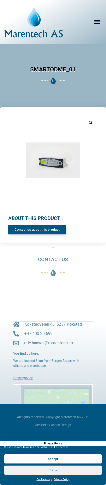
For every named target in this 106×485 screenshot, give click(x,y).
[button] (97, 21)
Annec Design (61, 425)
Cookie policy (44, 479)
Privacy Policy (62, 479)
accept (53, 459)
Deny (53, 470)
